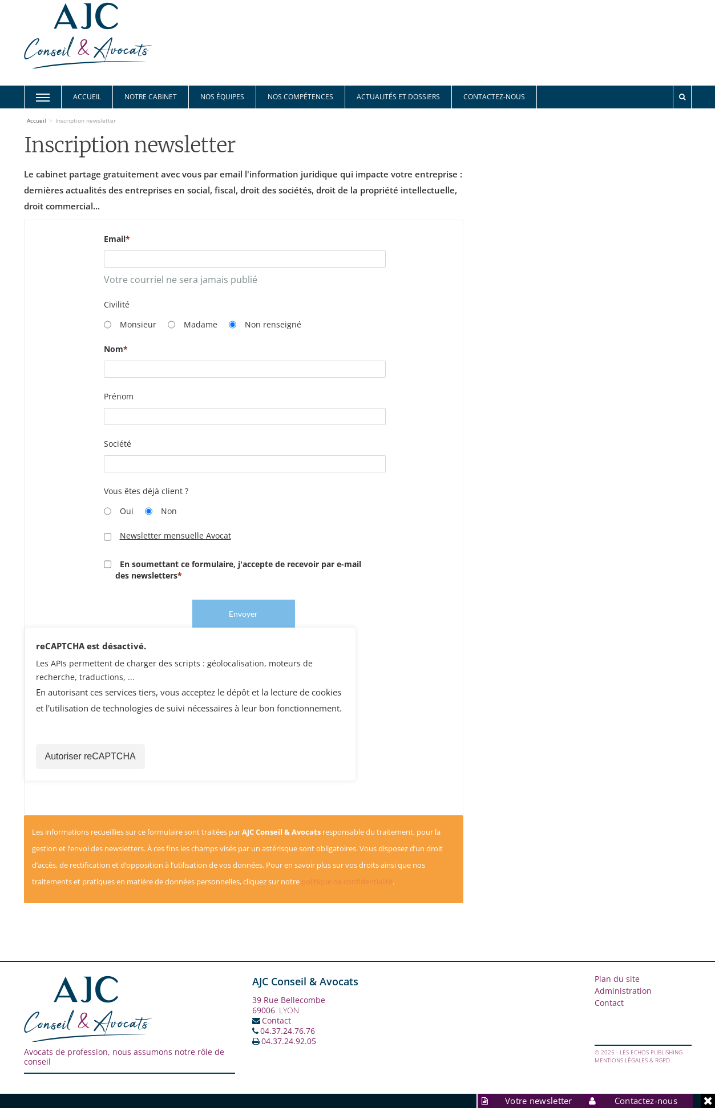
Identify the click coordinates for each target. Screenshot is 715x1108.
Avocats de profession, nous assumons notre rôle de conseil (124, 1056)
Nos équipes (222, 97)
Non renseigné (265, 324)
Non (161, 511)
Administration (623, 990)
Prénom (119, 396)
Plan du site (617, 978)
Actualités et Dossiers (398, 97)
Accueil (87, 97)
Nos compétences (300, 97)
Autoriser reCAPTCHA (90, 756)
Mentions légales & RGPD (632, 1060)
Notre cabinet (150, 97)
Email (115, 238)
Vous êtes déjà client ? (146, 491)
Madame (192, 324)
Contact (276, 1020)
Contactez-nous (494, 97)
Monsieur (130, 324)
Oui (119, 511)
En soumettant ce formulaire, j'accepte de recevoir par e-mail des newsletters (232, 570)
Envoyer (243, 613)
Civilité (117, 304)
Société (117, 443)
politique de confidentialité (347, 881)
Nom (113, 348)
